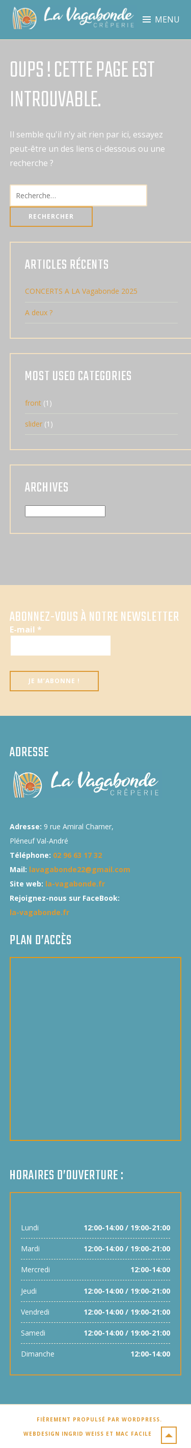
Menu (167, 19)
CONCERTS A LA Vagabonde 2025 (81, 291)
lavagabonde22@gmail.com (79, 869)
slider (33, 424)
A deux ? (38, 312)
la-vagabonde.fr (75, 884)
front (33, 403)
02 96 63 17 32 (77, 855)
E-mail (26, 629)
